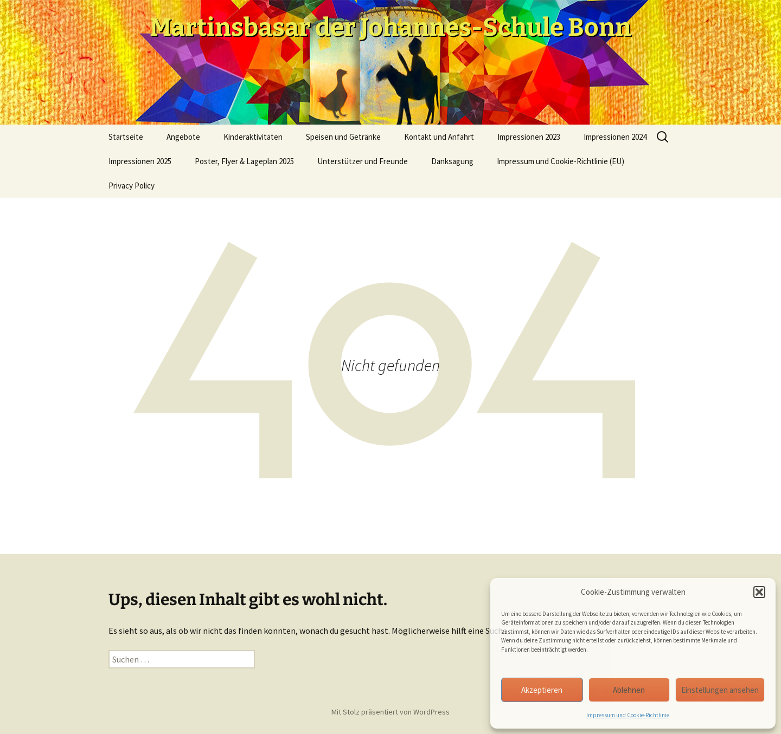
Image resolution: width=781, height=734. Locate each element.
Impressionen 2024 (615, 137)
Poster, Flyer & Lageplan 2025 (244, 161)
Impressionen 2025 (139, 161)
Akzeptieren (541, 690)
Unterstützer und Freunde (362, 161)
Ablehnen (629, 690)
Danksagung (452, 161)
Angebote (183, 137)
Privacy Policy (131, 185)
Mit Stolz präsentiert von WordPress (390, 712)
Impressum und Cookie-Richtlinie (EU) (560, 161)
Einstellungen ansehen (720, 690)
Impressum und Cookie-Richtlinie (627, 715)
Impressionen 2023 (528, 137)
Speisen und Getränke (343, 137)
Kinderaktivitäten (253, 137)
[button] (759, 592)
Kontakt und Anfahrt (439, 137)
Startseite (125, 137)
